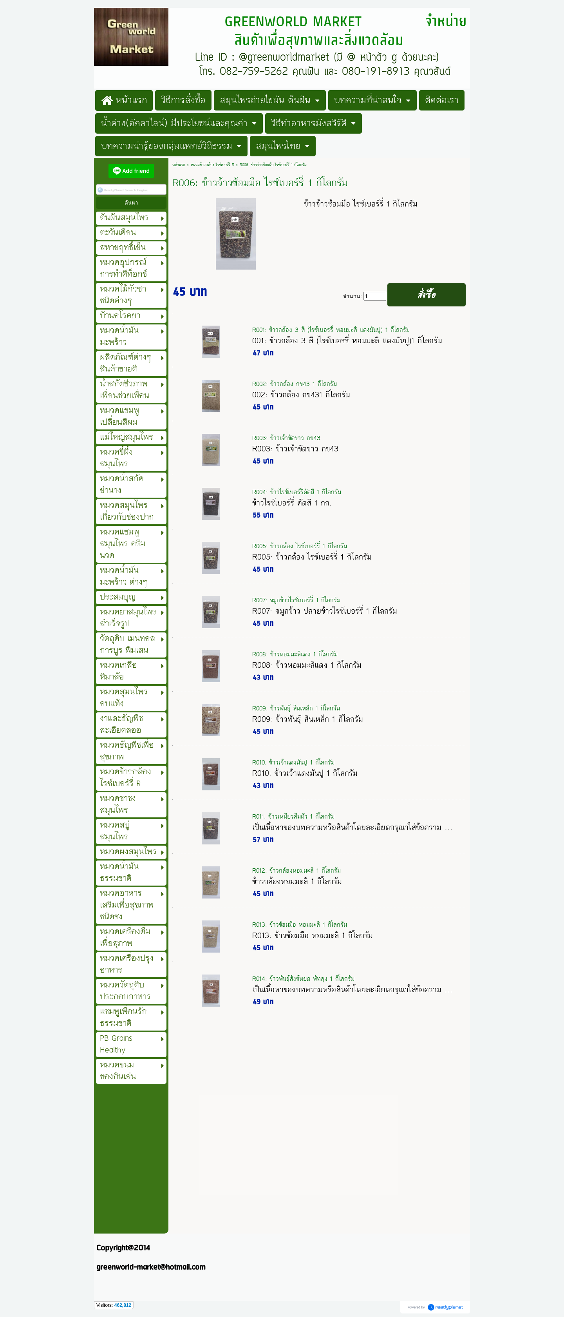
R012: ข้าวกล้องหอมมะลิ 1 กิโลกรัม (296, 870)
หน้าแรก (178, 165)
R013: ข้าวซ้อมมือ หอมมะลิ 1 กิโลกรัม (299, 924)
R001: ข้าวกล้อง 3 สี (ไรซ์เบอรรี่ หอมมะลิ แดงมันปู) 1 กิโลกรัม (331, 330)
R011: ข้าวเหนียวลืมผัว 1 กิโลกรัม (293, 816)
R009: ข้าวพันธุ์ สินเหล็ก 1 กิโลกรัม (296, 708)
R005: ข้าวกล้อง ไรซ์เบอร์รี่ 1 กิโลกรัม (299, 546)
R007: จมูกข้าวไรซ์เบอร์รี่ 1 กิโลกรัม (296, 600)
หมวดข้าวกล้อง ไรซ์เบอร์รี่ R (212, 165)
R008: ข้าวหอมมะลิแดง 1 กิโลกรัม (295, 654)
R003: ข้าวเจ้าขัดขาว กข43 (286, 438)
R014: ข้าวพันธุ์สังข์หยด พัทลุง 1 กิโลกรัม (303, 979)
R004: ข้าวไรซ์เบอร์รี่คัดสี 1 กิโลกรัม (296, 492)
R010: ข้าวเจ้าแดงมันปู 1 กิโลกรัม (293, 762)
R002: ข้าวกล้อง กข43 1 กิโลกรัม (294, 384)
